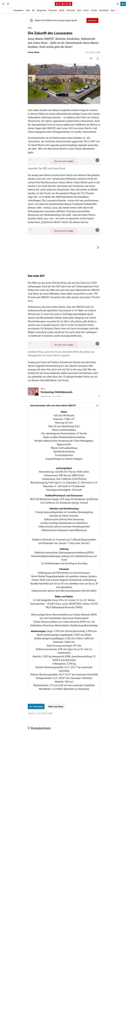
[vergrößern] (97, 66)
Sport (79, 10)
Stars (113, 10)
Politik (61, 10)
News (30, 28)
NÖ (33, 10)
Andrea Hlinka (33, 52)
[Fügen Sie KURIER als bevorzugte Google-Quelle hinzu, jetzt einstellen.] (64, 20)
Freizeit (94, 10)
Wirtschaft (70, 10)
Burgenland (41, 10)
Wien (28, 10)
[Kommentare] (91, 58)
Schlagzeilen (18, 10)
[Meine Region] (8, 4)
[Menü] (3, 4)
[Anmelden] (118, 4)
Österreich (52, 10)
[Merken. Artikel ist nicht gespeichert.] (97, 58)
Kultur (86, 10)
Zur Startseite (36, 706)
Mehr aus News (55, 706)
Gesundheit (104, 10)
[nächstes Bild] (97, 247)
